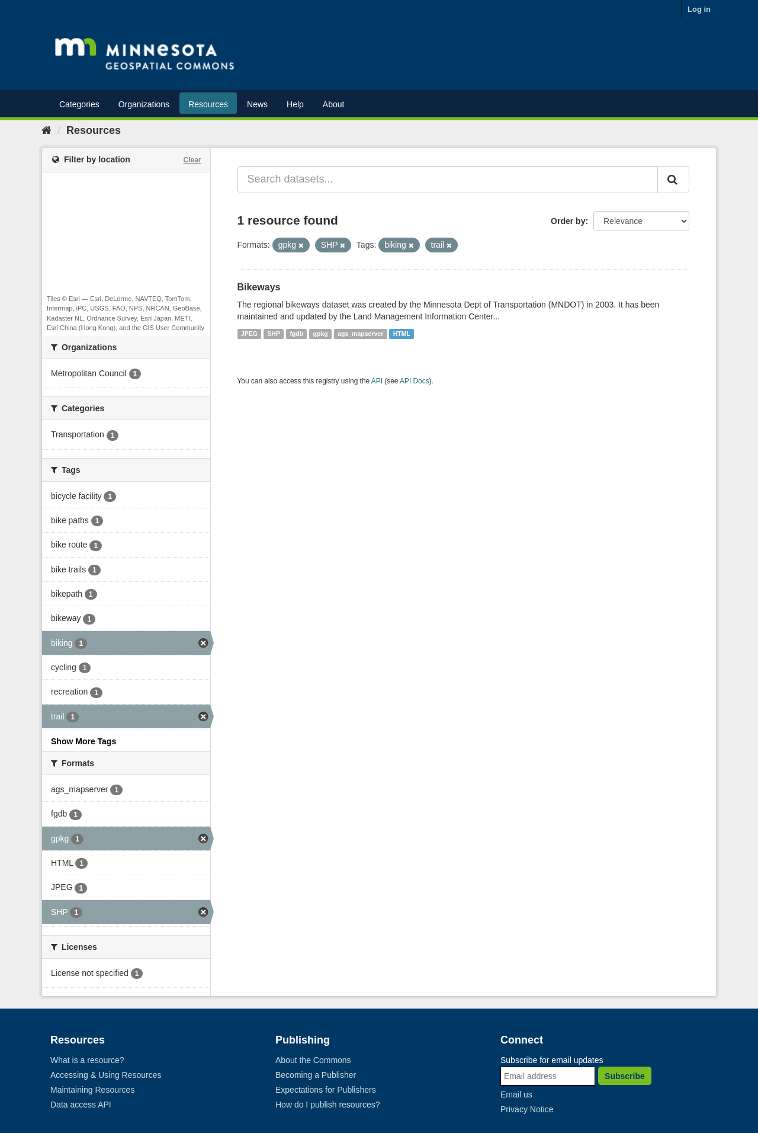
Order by (568, 221)
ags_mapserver (360, 333)
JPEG (249, 333)
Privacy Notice (526, 1109)
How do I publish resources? (327, 1104)
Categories (79, 104)
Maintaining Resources (92, 1089)
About (334, 104)
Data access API (80, 1104)
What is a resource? (87, 1060)
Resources (208, 104)
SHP (273, 333)
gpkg (320, 333)
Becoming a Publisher (315, 1075)
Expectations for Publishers (325, 1089)
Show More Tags (83, 741)
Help (295, 104)
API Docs (414, 381)
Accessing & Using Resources (106, 1075)
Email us (516, 1094)
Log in (699, 9)
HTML (401, 333)
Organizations (143, 104)
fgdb (296, 333)
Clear (192, 160)
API (377, 381)
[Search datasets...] (448, 179)
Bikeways (259, 287)
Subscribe (625, 1076)
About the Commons (313, 1060)
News (257, 104)
